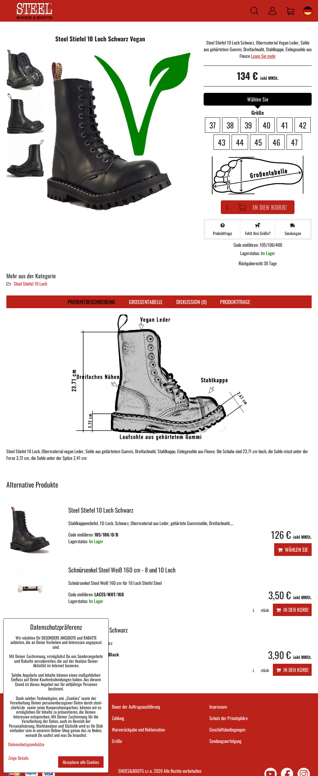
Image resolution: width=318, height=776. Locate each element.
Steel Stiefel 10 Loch (30, 283)
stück (258, 610)
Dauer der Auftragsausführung (136, 706)
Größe (117, 741)
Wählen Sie (293, 549)
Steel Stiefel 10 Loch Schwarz (100, 510)
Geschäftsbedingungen (227, 729)
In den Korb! (262, 207)
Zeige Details (18, 758)
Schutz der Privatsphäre (228, 718)
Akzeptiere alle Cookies (81, 762)
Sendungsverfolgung (225, 741)
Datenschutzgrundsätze (26, 744)
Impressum (218, 706)
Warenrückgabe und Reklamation (138, 729)
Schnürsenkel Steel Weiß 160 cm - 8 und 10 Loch (122, 569)
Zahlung (118, 718)
